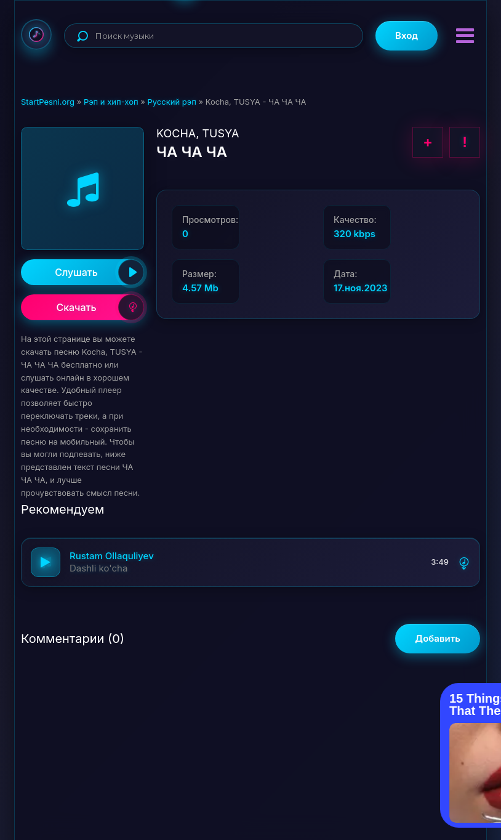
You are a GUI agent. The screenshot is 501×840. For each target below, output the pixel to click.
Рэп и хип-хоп (111, 102)
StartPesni (36, 34)
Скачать (100, 307)
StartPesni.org (47, 102)
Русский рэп (171, 102)
